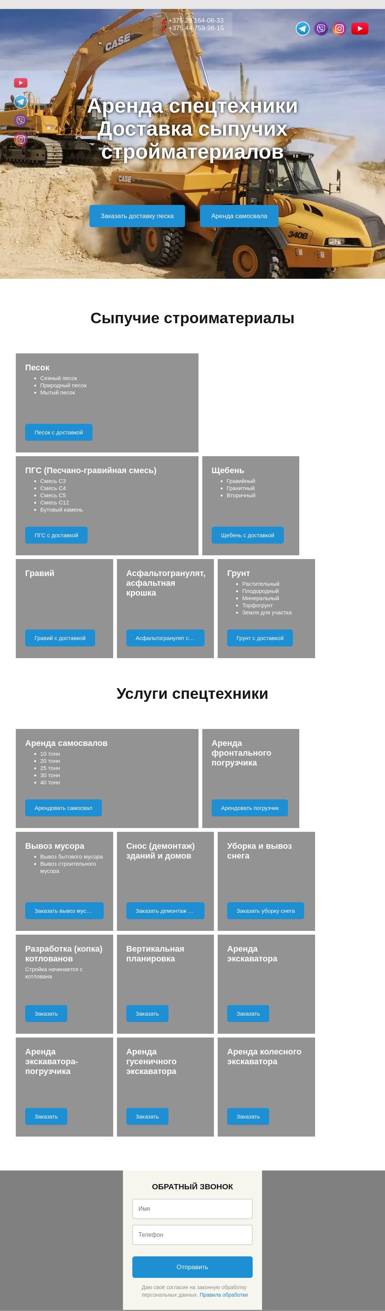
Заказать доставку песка (137, 216)
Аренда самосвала (239, 216)
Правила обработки (224, 1089)
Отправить (192, 1061)
